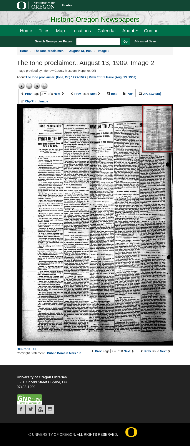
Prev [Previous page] (28, 93)
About (130, 30)
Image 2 (103, 51)
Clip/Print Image (36, 101)
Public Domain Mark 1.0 (64, 353)
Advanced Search (146, 41)
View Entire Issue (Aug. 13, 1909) (112, 77)
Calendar (106, 30)
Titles (44, 30)
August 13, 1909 (80, 51)
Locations (81, 30)
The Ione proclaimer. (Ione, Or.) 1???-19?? (55, 77)
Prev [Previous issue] (77, 93)
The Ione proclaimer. (48, 51)
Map (60, 30)
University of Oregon (53, 434)
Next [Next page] (57, 93)
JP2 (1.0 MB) (152, 93)
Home (26, 30)
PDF (130, 93)
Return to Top (27, 349)
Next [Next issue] (93, 93)
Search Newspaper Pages (53, 41)
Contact (152, 30)
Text (114, 93)
